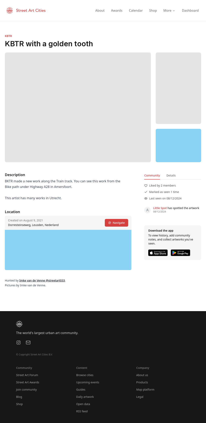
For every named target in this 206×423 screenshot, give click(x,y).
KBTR (8, 36)
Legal (139, 397)
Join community (26, 389)
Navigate (116, 223)
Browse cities (85, 375)
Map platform (145, 389)
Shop (19, 404)
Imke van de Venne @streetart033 (42, 280)
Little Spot (160, 208)
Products (142, 382)
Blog (19, 397)
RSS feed (82, 411)
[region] (178, 145)
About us (142, 375)
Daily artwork (85, 397)
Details (171, 175)
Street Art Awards (27, 382)
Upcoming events (87, 382)
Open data (83, 404)
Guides (80, 389)
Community (152, 175)
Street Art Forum (27, 375)
